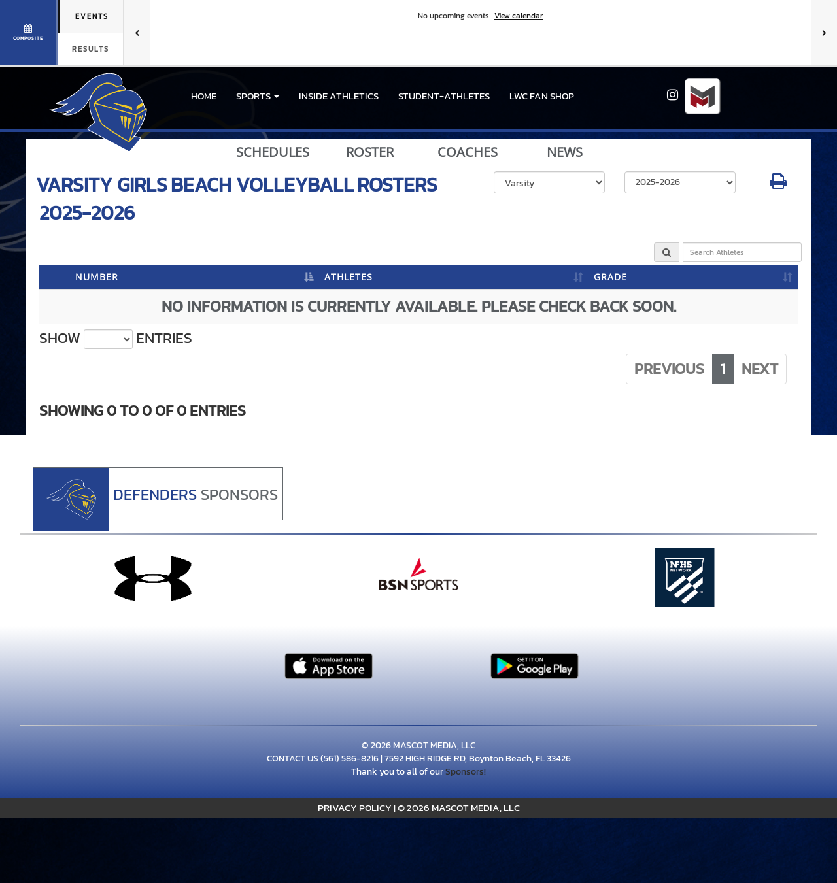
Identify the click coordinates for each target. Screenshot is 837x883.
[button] (257, 96)
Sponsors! (465, 771)
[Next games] (824, 32)
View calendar (518, 15)
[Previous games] (137, 32)
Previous (669, 369)
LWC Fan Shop (541, 95)
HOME (203, 95)
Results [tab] (90, 49)
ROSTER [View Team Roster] (370, 152)
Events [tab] (92, 16)
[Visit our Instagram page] (672, 96)
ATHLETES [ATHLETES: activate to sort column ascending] (348, 277)
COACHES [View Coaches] (467, 152)
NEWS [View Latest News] (565, 152)
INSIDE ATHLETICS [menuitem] (339, 95)
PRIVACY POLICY (355, 807)
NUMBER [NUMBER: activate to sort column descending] (96, 277)
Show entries (115, 338)
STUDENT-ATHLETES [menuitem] (444, 95)
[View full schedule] (29, 32)
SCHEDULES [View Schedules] (272, 152)
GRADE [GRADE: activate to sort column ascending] (610, 277)
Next (760, 369)
